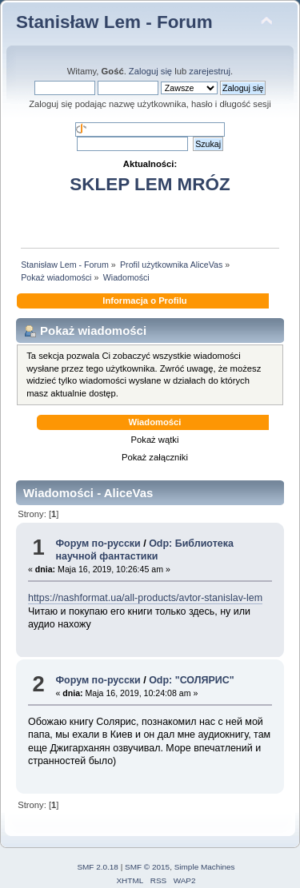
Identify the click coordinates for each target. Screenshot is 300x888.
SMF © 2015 (147, 866)
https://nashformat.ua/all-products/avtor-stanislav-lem (145, 597)
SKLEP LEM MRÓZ (150, 184)
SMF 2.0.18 (97, 866)
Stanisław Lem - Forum (114, 22)
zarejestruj (209, 71)
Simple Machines (204, 866)
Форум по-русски (97, 543)
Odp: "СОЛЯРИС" (191, 680)
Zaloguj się (150, 71)
